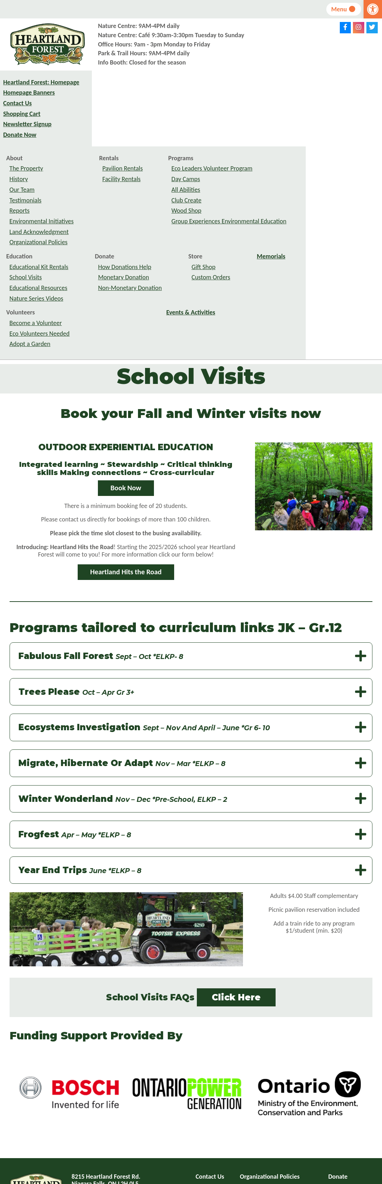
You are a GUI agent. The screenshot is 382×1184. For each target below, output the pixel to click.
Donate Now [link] (19, 145)
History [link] (95, 106)
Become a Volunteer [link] (112, 250)
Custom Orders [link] (287, 204)
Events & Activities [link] (267, 239)
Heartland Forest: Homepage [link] (26, 88)
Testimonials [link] (102, 127)
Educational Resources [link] (115, 215)
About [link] (91, 85)
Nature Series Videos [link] (113, 225)
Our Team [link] (98, 117)
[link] (373, 9)
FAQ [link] (201, 1114)
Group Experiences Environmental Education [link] (305, 148)
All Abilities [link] (262, 117)
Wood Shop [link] (263, 137)
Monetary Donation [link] (200, 204)
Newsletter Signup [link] (27, 134)
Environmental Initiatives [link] (118, 148)
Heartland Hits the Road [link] (125, 499)
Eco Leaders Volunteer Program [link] (288, 95)
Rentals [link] (185, 85)
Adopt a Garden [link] (106, 271)
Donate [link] (180, 183)
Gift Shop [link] (280, 193)
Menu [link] (342, 9)
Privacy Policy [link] (258, 1114)
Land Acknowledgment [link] (115, 158)
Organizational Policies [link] (115, 169)
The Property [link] (103, 95)
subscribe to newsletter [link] (284, 1151)
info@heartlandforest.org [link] (122, 1136)
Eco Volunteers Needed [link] (116, 260)
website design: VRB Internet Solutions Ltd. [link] (227, 1177)
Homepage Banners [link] (29, 103)
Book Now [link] (126, 415)
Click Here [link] (236, 924)
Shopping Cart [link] (21, 124)
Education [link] (96, 183)
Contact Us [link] (17, 113)
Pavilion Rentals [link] (199, 95)
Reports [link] (96, 137)
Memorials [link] (347, 183)
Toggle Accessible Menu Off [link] (282, 1139)
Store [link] (272, 183)
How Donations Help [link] (201, 193)
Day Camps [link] (262, 106)
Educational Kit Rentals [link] (115, 193)
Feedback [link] (252, 1124)
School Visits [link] (102, 204)
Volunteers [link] (97, 239)
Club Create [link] (263, 127)
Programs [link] (257, 85)
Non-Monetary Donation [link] (206, 215)
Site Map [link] (207, 1124)
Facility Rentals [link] (198, 106)
